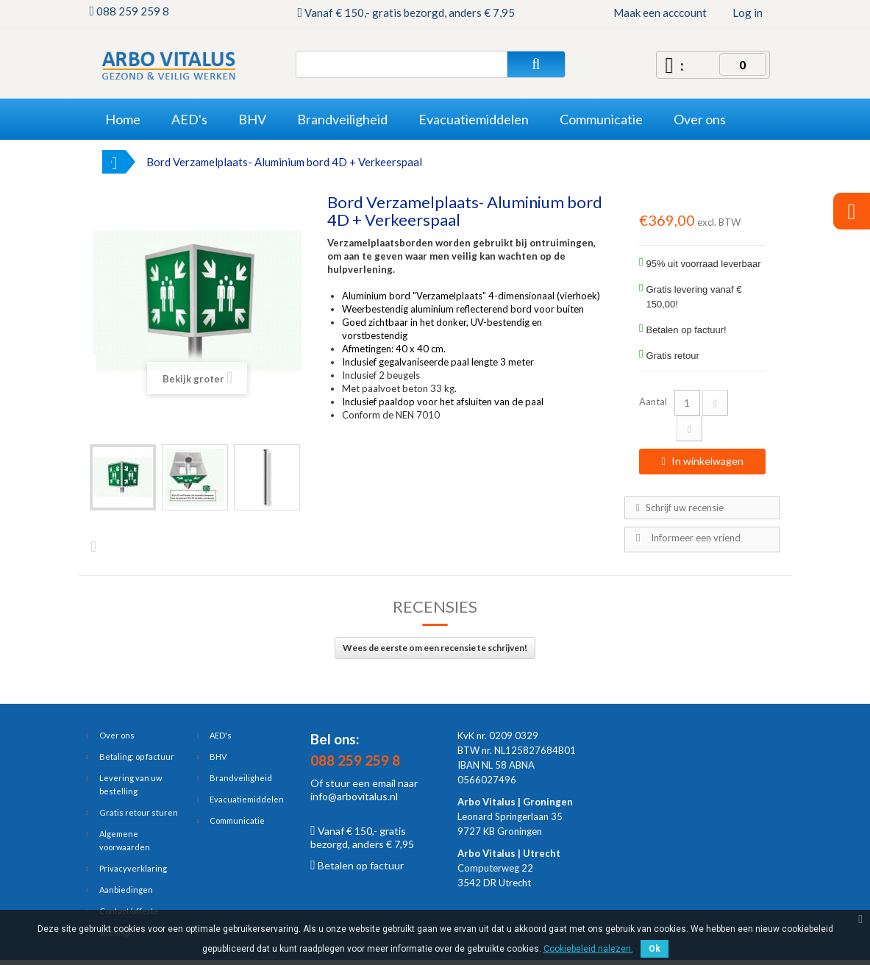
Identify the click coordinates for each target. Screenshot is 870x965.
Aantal (653, 401)
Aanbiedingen (126, 889)
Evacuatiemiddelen (247, 799)
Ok (654, 949)
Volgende (97, 545)
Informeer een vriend (696, 538)
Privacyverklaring (133, 868)
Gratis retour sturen (138, 812)
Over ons (117, 735)
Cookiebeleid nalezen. (588, 949)
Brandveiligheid (241, 778)
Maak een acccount (660, 12)
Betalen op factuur (357, 865)
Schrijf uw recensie (683, 507)
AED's (221, 735)
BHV (218, 756)
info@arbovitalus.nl (354, 796)
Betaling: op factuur (136, 756)
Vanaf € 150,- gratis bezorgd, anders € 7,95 (362, 837)
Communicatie (237, 820)
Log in (747, 12)
